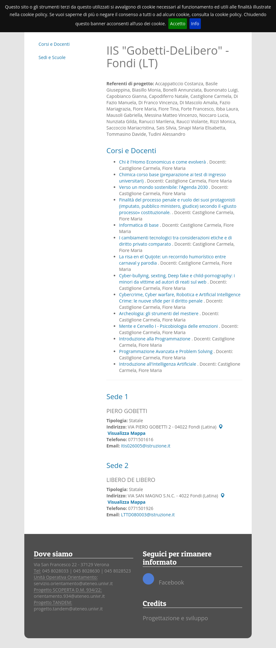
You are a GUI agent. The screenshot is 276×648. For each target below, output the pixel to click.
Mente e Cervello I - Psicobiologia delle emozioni (169, 326)
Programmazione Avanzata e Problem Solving (166, 351)
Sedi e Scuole (52, 57)
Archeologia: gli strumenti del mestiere (159, 313)
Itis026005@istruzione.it (145, 446)
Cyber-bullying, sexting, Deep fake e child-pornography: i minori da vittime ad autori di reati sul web (177, 279)
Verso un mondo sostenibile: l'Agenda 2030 (164, 187)
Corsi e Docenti (54, 44)
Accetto (177, 24)
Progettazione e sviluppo (175, 618)
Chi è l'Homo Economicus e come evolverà (163, 162)
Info (195, 24)
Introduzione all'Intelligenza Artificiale (158, 364)
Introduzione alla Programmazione (155, 339)
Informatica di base (139, 225)
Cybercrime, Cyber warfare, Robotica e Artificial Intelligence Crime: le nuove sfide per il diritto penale (180, 297)
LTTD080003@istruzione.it (148, 515)
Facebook (163, 579)
